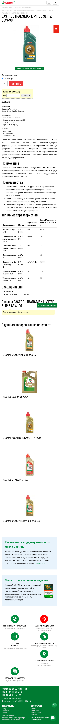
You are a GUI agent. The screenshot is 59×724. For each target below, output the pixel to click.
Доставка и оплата (36, 712)
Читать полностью (43, 563)
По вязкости (5, 711)
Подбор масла (35, 711)
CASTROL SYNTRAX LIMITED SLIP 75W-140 (21, 521)
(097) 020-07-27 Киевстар (14, 688)
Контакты (34, 715)
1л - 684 (9, 79)
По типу (4, 709)
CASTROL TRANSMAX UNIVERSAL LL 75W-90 (22, 438)
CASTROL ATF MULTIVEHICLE (15, 479)
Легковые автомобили (8, 716)
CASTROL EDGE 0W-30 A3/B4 (15, 396)
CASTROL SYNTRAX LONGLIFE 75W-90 (19, 355)
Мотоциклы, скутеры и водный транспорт (13, 718)
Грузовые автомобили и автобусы (11, 720)
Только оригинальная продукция (26, 580)
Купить (16, 83)
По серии (4, 712)
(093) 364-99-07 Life (11, 694)
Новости (33, 709)
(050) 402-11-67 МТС (12, 691)
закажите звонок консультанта (29, 68)
